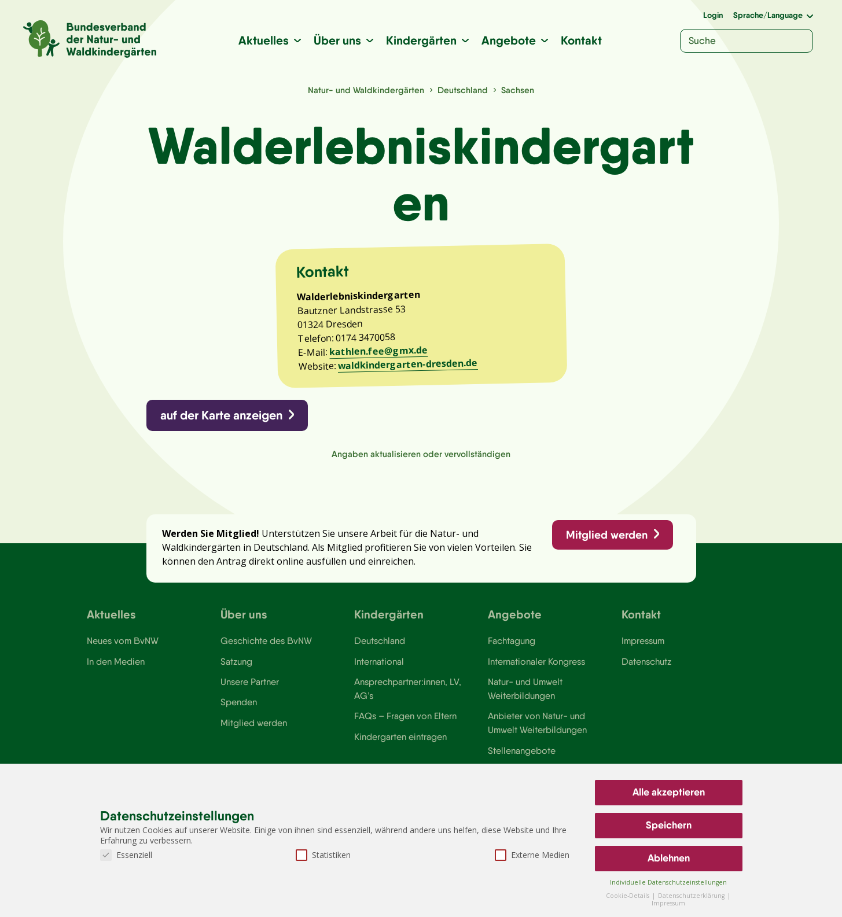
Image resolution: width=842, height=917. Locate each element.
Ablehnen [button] (669, 858)
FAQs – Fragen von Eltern (405, 722)
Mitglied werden (606, 539)
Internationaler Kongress (537, 667)
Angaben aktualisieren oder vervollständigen (421, 457)
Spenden (238, 709)
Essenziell (126, 854)
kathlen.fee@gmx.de (379, 354)
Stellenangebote (522, 757)
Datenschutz (647, 667)
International (379, 667)
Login (713, 15)
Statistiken (323, 854)
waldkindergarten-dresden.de (409, 367)
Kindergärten (421, 40)
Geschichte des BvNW (266, 647)
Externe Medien (532, 854)
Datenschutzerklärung (692, 896)
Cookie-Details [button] (628, 896)
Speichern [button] (669, 825)
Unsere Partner (249, 688)
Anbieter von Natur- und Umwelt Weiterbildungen (537, 729)
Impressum (643, 647)
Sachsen (517, 89)
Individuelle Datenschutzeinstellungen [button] (668, 882)
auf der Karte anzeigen (222, 418)
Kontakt (581, 40)
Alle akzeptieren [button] (669, 792)
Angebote (508, 40)
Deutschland (462, 89)
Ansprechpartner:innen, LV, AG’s (408, 695)
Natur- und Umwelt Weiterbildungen (525, 695)
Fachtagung (511, 647)
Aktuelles (263, 40)
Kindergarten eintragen (400, 743)
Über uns (337, 40)
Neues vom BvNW (123, 647)
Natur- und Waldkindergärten (366, 89)
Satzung (236, 667)
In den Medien (116, 667)
